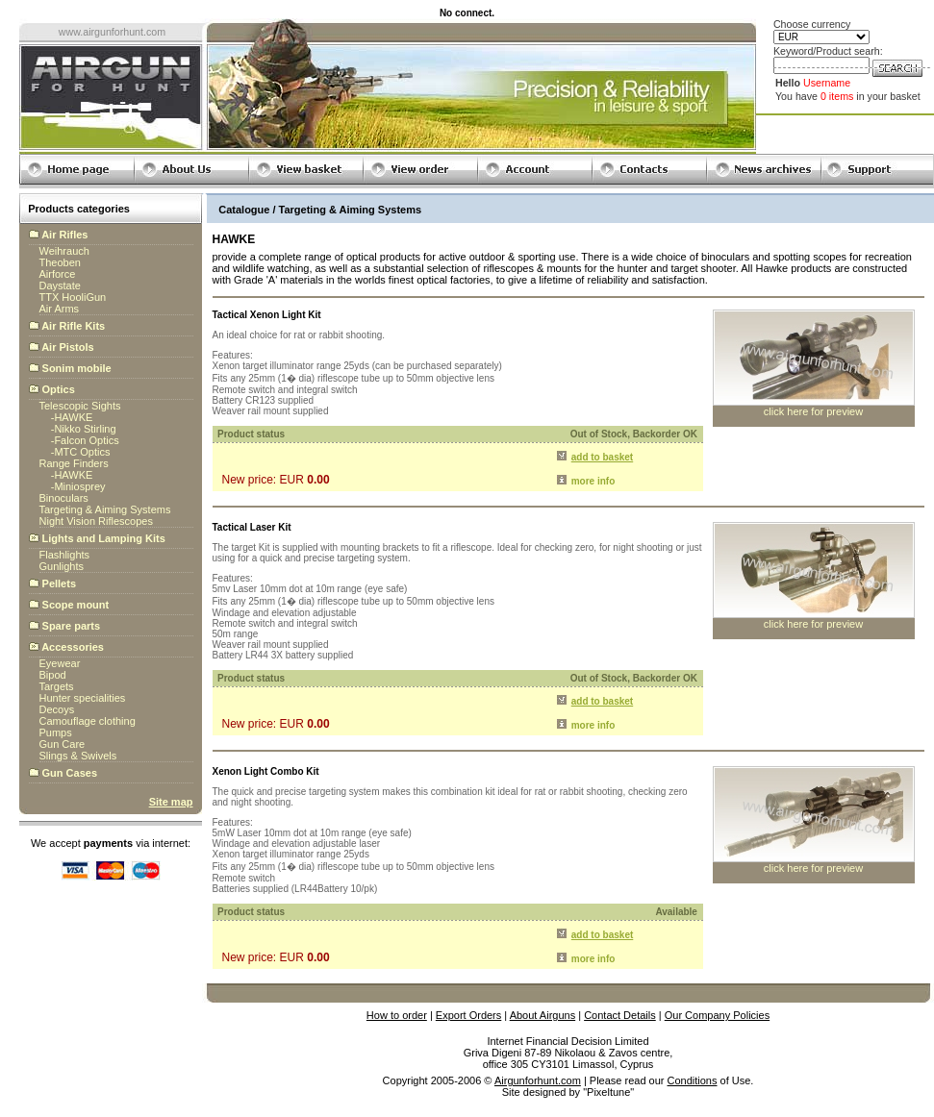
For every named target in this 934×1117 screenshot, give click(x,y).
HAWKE (73, 417)
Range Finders (74, 463)
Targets (56, 686)
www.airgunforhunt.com (112, 31)
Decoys (57, 709)
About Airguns (543, 1015)
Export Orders (468, 1015)
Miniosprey (79, 486)
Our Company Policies (717, 1015)
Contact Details (620, 1015)
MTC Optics (82, 452)
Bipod (52, 675)
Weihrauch (64, 251)
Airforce (57, 274)
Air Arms (59, 308)
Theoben (60, 262)
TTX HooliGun (73, 297)
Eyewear (60, 663)
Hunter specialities (82, 698)
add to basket (602, 457)
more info (593, 481)
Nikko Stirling (84, 428)
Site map (171, 801)
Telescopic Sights (80, 405)
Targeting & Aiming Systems (105, 509)
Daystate (60, 285)
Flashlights (64, 554)
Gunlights (61, 566)
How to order (396, 1015)
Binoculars (63, 498)
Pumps (55, 732)
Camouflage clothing (87, 721)
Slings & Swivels (78, 755)
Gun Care (62, 744)
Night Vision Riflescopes (96, 521)
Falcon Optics (86, 440)
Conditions (693, 1080)
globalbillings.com (568, 1103)
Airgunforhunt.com (537, 1080)
